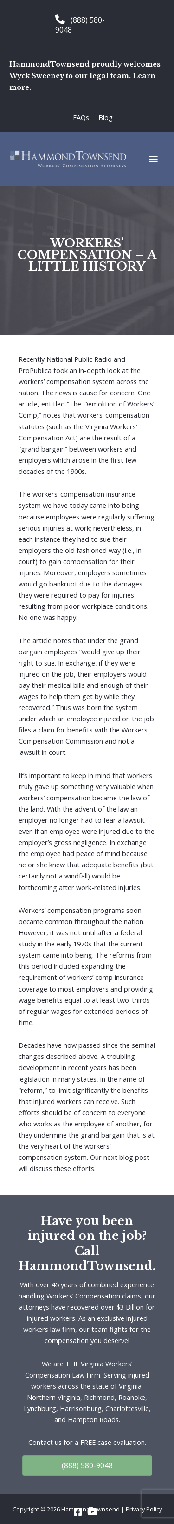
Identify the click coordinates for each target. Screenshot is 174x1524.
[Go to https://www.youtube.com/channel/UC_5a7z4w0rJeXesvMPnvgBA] (92, 1512)
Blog (105, 117)
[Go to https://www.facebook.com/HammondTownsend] (78, 1512)
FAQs (81, 117)
